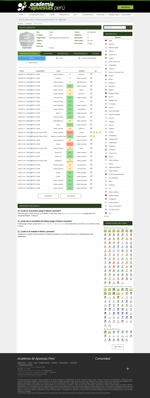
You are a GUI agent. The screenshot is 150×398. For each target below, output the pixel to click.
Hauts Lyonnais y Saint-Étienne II (71, 213)
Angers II (111, 58)
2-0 (70, 101)
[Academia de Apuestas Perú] (97, 369)
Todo (32, 58)
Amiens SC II (113, 55)
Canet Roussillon (114, 111)
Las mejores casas (37, 15)
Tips (76, 15)
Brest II (111, 97)
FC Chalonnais (113, 178)
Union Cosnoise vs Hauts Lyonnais (53, 224)
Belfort (111, 79)
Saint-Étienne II (81, 82)
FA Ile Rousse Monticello (116, 174)
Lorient (81, 132)
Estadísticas (88, 15)
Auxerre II (82, 74)
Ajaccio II (111, 44)
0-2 (70, 86)
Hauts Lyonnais (58, 74)
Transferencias (80, 53)
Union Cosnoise (58, 86)
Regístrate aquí (40, 367)
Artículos (101, 15)
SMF (28, 369)
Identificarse (125, 7)
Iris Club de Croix (114, 209)
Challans (111, 128)
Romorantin (81, 117)
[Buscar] (130, 27)
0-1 (70, 97)
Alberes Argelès (114, 47)
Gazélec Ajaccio (114, 195)
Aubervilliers (112, 65)
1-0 (70, 117)
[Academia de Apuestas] (115, 369)
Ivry (110, 213)
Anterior (48, 196)
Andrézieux (58, 161)
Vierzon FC (81, 94)
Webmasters (48, 370)
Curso (52, 15)
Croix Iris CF (113, 153)
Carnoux (111, 118)
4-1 (70, 180)
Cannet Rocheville (114, 114)
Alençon (111, 51)
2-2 (70, 128)
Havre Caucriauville (115, 206)
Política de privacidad (40, 374)
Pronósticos (64, 15)
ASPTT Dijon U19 (114, 62)
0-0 (70, 121)
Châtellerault (113, 143)
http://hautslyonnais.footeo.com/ (59, 38)
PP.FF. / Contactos (50, 372)
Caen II (111, 107)
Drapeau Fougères (114, 167)
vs (70, 74)
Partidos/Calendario (29, 53)
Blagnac (111, 90)
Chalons (111, 132)
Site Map (20, 369)
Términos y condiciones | (26, 374)
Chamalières (82, 109)
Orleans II (58, 78)
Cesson (111, 125)
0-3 (70, 105)
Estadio (95, 53)
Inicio (22, 15)
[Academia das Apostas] (101, 369)
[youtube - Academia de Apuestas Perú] (101, 364)
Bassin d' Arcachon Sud (58, 136)
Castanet (111, 121)
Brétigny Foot (113, 100)
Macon (81, 90)
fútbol (78, 380)
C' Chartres (112, 104)
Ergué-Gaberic (113, 171)
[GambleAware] (24, 396)
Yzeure (81, 101)
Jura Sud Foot (58, 97)
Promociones (114, 15)
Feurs (58, 125)
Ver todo (106, 216)
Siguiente (71, 196)
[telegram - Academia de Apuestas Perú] (110, 364)
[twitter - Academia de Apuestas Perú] (97, 364)
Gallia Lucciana (113, 192)
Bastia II (111, 76)
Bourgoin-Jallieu (114, 93)
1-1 (70, 90)
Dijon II (58, 113)
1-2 (70, 125)
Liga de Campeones (97, 383)
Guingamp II (112, 199)
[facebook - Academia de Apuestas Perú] (106, 364)
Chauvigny (112, 146)
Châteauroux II (113, 139)
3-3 (70, 94)
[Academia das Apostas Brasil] (106, 369)
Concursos (127, 15)
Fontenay (112, 185)
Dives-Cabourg (113, 160)
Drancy (111, 164)
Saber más (62, 20)
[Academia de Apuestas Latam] (119, 369)
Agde (110, 40)
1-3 (70, 132)
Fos (110, 188)
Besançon (112, 83)
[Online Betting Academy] (110, 369)
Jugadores (48, 53)
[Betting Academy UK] (123, 369)
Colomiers (112, 150)
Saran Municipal (58, 105)
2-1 (70, 144)
